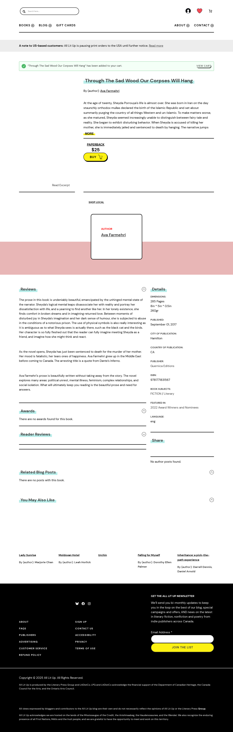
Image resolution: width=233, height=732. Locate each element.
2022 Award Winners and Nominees (174, 407)
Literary (169, 394)
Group (201, 708)
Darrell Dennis (202, 567)
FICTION (155, 394)
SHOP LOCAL (96, 202)
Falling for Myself (149, 555)
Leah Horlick (82, 562)
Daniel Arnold (186, 571)
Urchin (102, 555)
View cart (203, 65)
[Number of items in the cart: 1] (211, 11)
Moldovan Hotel (69, 555)
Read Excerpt (61, 185)
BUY (93, 157)
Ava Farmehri (109, 91)
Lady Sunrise (27, 555)
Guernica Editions (162, 366)
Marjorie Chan (44, 562)
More (89, 133)
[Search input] (49, 11)
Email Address (161, 632)
